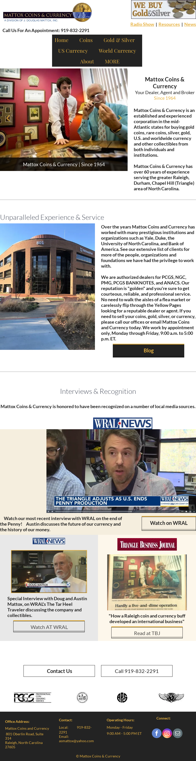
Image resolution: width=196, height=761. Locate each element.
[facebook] (157, 733)
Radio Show (142, 24)
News (190, 24)
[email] (177, 733)
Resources (169, 24)
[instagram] (167, 733)
